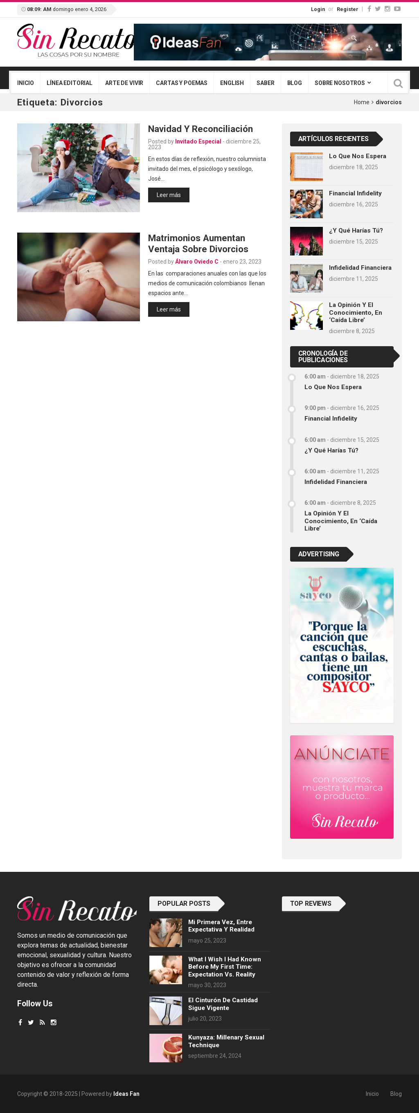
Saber (265, 83)
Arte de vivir (124, 83)
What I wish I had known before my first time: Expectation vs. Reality (224, 967)
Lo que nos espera (357, 156)
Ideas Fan (126, 1094)
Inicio (25, 83)
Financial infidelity (355, 193)
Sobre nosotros (340, 83)
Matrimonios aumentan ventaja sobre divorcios (198, 243)
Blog (294, 83)
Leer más (169, 195)
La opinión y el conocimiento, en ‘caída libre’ (355, 312)
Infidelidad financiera (360, 267)
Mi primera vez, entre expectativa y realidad (221, 925)
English (232, 83)
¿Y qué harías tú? (356, 230)
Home (361, 102)
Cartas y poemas (181, 83)
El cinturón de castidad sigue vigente (223, 1004)
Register (347, 9)
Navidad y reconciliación (200, 128)
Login (318, 9)
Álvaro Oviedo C (197, 261)
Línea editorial (69, 83)
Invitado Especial (198, 141)
